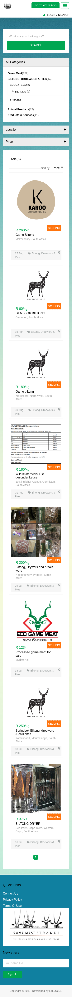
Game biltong (25, 391)
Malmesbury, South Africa (31, 239)
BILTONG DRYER (28, 823)
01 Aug (19, 492)
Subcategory (20, 84)
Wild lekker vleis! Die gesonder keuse (30, 475)
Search (36, 45)
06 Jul (19, 842)
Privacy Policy (12, 899)
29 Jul (19, 585)
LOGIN (51, 14)
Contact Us (10, 893)
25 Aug (19, 253)
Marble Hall (22, 659)
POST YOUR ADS (45, 5)
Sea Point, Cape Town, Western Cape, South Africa (35, 829)
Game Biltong (25, 234)
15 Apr (19, 331)
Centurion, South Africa (29, 317)
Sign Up (12, 974)
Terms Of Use (12, 905)
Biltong (19, 91)
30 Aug (19, 410)
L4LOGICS (55, 990)
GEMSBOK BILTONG (30, 313)
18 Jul (19, 670)
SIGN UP (63, 14)
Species (16, 99)
